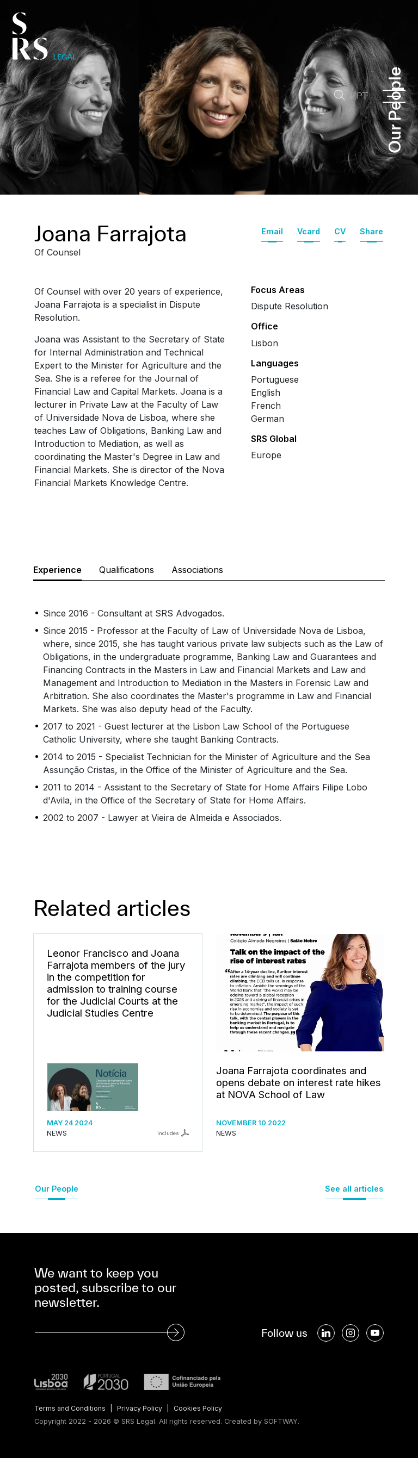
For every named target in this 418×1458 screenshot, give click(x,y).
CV (340, 231)
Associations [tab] (197, 569)
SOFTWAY (281, 1421)
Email (272, 231)
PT (360, 96)
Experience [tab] (57, 569)
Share (371, 231)
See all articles (354, 1188)
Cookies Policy (202, 1408)
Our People (56, 1188)
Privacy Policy (142, 1408)
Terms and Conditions (70, 1408)
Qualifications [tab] (126, 569)
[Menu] (394, 96)
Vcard (308, 231)
